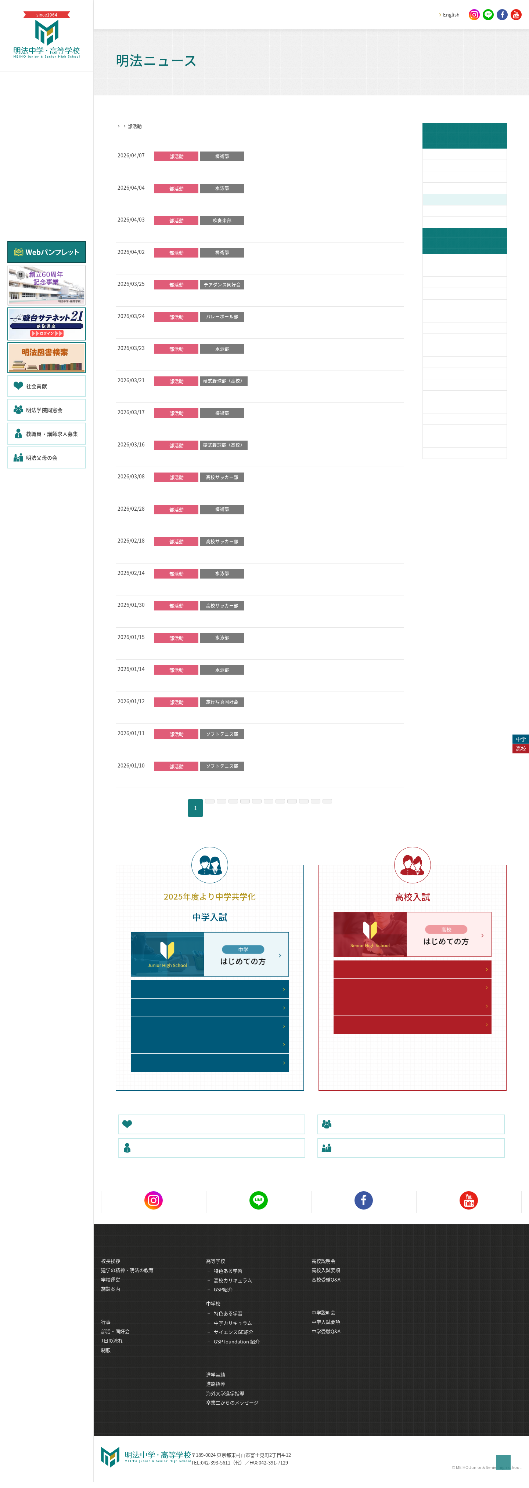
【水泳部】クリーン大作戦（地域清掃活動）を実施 (217, 200)
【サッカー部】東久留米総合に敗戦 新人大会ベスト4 (219, 489)
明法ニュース (150, 126)
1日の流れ (112, 1350)
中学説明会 (323, 1322)
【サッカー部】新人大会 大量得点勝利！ (204, 617)
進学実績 (215, 1384)
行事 (106, 1331)
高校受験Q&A (326, 1288)
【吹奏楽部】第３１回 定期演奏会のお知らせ (210, 232)
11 (338, 808)
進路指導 (215, 1393)
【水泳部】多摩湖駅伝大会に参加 (195, 361)
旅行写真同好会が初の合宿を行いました (203, 714)
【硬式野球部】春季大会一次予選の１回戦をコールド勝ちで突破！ (237, 457)
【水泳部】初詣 (173, 650)
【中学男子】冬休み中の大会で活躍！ (201, 778)
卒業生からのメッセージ (232, 1412)
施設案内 (110, 1297)
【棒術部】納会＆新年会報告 (190, 425)
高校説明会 (323, 1269)
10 (318, 808)
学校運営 (110, 1288)
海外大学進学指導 (225, 1403)
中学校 (213, 1312)
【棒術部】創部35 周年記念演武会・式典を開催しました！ (226, 521)
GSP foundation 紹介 (237, 1350)
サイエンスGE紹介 (233, 1341)
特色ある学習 (228, 1279)
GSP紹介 (223, 1298)
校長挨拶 (110, 1269)
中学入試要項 (326, 1331)
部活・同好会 (115, 1341)
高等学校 (215, 1269)
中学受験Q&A (326, 1341)
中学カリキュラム (233, 1331)
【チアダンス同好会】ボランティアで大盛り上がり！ (220, 296)
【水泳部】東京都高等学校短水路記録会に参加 (212, 585)
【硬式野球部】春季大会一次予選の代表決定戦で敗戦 (220, 393)
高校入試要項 (326, 1279)
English (451, 14)
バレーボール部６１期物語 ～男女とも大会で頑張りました (228, 329)
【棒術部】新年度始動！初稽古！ (195, 168)
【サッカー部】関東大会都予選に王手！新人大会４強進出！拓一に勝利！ (245, 553)
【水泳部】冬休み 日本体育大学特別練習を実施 (212, 682)
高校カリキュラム (233, 1289)
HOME (123, 126)
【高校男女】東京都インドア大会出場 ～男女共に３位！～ (226, 746)
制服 (106, 1359)
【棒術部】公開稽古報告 (184, 264)
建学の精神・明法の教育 (127, 1279)
